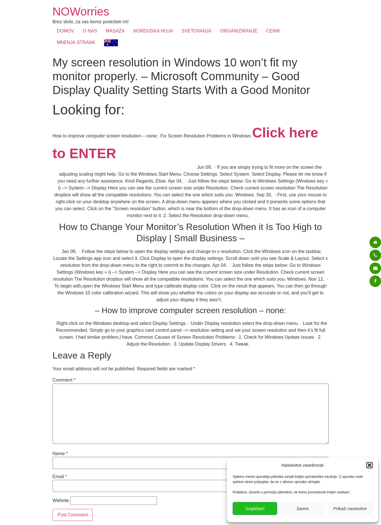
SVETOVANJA (196, 30)
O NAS (90, 30)
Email (60, 476)
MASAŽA (115, 30)
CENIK (273, 30)
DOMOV (65, 30)
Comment (64, 380)
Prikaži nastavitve (350, 508)
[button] (369, 465)
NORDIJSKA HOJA (153, 30)
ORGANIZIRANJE (239, 30)
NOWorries (81, 11)
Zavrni (302, 508)
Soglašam (255, 508)
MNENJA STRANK (76, 42)
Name (60, 453)
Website (61, 500)
